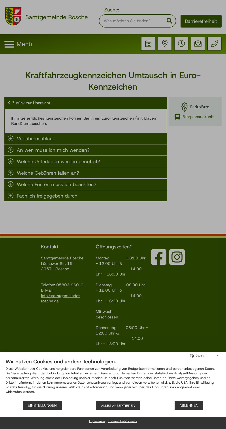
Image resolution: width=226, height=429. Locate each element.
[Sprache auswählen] (192, 355)
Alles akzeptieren (118, 405)
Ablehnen (189, 405)
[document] (113, 379)
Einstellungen (42, 405)
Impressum (97, 421)
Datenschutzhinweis (122, 421)
